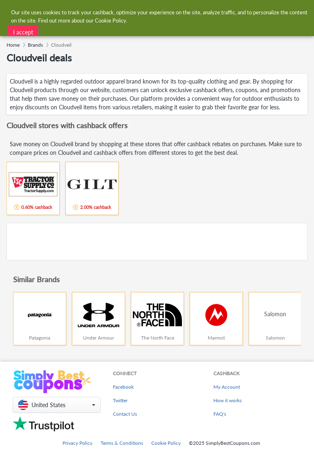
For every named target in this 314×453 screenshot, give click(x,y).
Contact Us (125, 414)
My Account (226, 387)
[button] (57, 405)
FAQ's (219, 414)
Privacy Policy (77, 443)
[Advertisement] (157, 241)
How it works (227, 400)
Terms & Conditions (122, 443)
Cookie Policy (166, 443)
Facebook (123, 387)
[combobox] (148, 11)
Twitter (120, 400)
